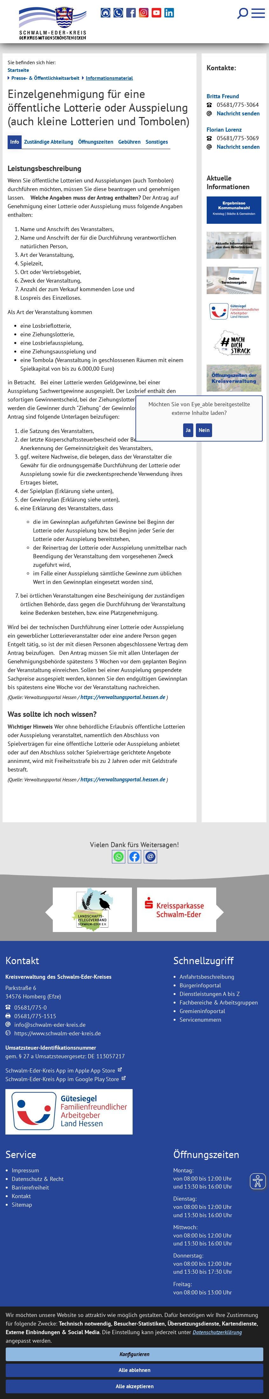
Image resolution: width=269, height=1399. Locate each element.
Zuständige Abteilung (51, 142)
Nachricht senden (238, 113)
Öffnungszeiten (102, 142)
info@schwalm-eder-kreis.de (50, 1025)
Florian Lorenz (224, 129)
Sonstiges (167, 142)
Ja (187, 430)
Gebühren (138, 142)
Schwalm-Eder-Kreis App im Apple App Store (63, 1070)
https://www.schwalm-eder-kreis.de (57, 1033)
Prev (45, 913)
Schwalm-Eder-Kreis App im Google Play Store (65, 1079)
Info (15, 142)
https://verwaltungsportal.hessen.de (123, 697)
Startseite (18, 70)
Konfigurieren (134, 1352)
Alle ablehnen (135, 1369)
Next (223, 913)
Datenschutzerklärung (218, 1329)
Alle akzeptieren (135, 1386)
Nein (204, 430)
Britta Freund (223, 96)
